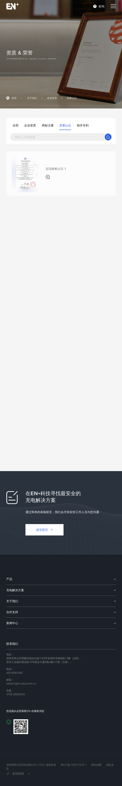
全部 (16, 125)
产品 (9, 579)
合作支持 (12, 612)
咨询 (101, 6)
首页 (14, 98)
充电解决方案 (15, 590)
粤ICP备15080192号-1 (74, 764)
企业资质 (30, 125)
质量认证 (72, 98)
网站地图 (96, 764)
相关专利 (83, 125)
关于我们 (32, 98)
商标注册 (48, 125)
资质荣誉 (52, 98)
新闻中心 (12, 623)
